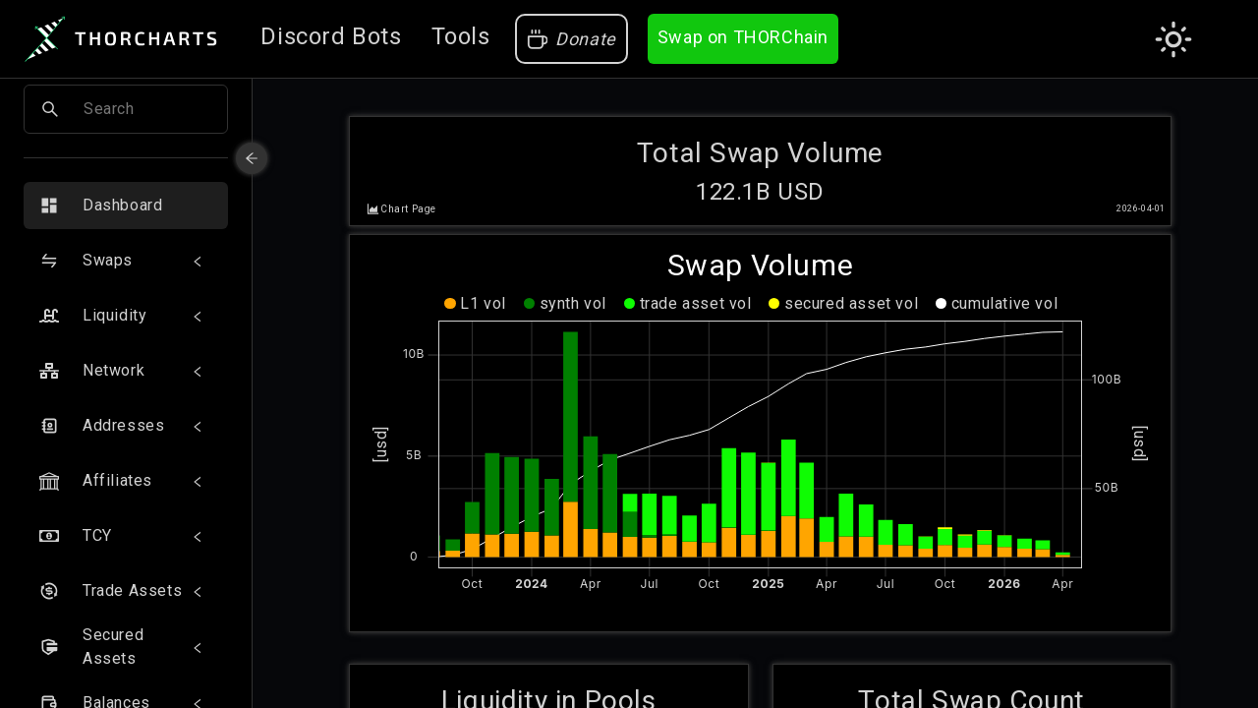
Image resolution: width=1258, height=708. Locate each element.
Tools (460, 36)
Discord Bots (330, 36)
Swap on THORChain (743, 37)
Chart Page (408, 202)
